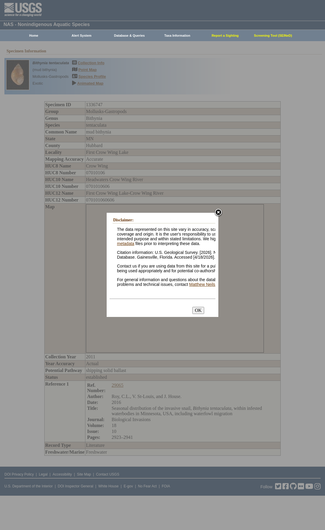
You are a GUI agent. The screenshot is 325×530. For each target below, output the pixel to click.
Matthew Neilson (204, 284)
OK (198, 310)
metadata (125, 243)
